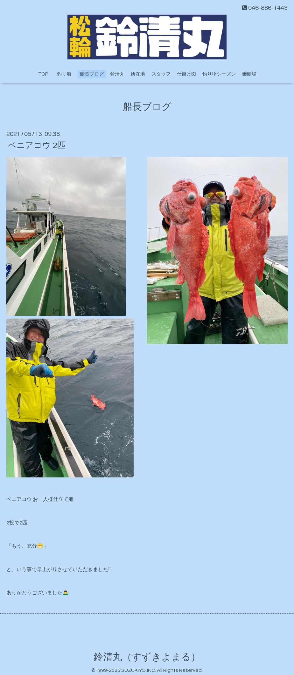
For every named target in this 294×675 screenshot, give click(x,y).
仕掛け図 (186, 74)
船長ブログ (92, 74)
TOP (43, 74)
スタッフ (161, 74)
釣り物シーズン (219, 74)
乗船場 (249, 74)
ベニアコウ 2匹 (37, 145)
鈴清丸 (117, 74)
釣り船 (66, 74)
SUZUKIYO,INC (138, 670)
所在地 (138, 74)
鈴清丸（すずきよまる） (147, 657)
